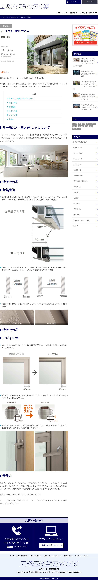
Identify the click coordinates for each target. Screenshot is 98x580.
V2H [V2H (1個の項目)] (83, 120)
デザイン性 (12, 115)
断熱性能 (11, 107)
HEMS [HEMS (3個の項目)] (75, 120)
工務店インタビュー (88, 13)
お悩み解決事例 (70, 13)
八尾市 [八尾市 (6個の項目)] (75, 122)
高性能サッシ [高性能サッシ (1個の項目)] (77, 125)
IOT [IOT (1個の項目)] (79, 120)
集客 (76, 209)
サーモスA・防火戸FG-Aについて (20, 98)
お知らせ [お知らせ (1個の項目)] (93, 120)
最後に (10, 119)
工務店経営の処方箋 (26, 7)
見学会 (77, 203)
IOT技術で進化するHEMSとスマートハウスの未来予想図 (84, 103)
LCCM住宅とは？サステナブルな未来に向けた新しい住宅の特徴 (84, 83)
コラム (59, 13)
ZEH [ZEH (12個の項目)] (87, 120)
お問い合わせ (91, 2)
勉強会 (77, 165)
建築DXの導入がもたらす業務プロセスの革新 (84, 73)
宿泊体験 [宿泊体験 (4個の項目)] (81, 122)
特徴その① (12, 103)
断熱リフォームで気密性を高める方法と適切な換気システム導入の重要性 (84, 62)
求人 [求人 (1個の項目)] (91, 122)
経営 (77, 198)
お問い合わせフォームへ (51, 545)
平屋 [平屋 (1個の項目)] (86, 122)
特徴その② (12, 111)
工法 (77, 181)
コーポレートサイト (79, 556)
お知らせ (78, 143)
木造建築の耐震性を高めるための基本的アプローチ (84, 93)
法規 (77, 192)
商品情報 (78, 170)
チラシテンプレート (73, 2)
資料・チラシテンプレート (53, 556)
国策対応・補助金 (81, 176)
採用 (76, 187)
